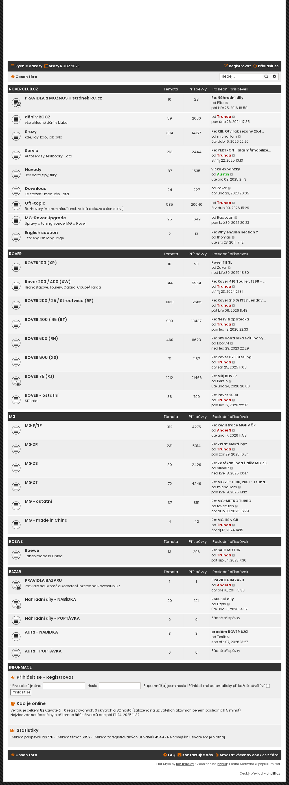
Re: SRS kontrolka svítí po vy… (238, 338)
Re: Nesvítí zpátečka (230, 319)
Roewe (32, 550)
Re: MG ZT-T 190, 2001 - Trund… (239, 482)
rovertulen (225, 506)
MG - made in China (46, 520)
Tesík (221, 636)
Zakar (222, 188)
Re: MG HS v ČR (224, 519)
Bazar (15, 571)
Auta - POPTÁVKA (43, 651)
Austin (223, 174)
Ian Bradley (185, 764)
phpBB (222, 764)
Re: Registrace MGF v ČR (233, 425)
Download (36, 188)
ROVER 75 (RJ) (39, 376)
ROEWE (16, 541)
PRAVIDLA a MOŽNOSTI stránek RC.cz (63, 98)
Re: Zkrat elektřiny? (229, 444)
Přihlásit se (29, 677)
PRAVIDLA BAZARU (43, 580)
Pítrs (220, 102)
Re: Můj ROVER (224, 376)
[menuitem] (62, 66)
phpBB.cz (273, 773)
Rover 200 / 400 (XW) (48, 282)
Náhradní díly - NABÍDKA (50, 599)
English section (41, 232)
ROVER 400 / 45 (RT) (46, 319)
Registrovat (59, 677)
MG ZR (31, 444)
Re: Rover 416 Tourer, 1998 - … (238, 281)
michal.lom (227, 136)
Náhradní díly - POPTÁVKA (52, 618)
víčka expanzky (225, 169)
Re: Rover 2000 (224, 394)
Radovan (225, 217)
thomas (224, 237)
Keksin (222, 381)
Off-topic (35, 203)
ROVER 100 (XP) (41, 263)
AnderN (224, 430)
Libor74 (223, 343)
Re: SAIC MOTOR (225, 550)
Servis (31, 150)
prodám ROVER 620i (229, 631)
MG (12, 416)
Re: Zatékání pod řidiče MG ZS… (240, 463)
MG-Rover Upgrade (45, 218)
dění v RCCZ (38, 117)
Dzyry (221, 604)
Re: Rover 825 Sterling (231, 357)
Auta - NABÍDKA (41, 632)
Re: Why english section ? (234, 232)
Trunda (224, 116)
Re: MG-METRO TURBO (231, 500)
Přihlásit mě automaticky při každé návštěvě (229, 685)
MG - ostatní (38, 501)
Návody (33, 169)
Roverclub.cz (23, 89)
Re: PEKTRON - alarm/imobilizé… (241, 150)
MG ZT (31, 482)
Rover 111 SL (221, 262)
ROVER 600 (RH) (41, 338)
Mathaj (219, 737)
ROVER (15, 254)
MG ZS (31, 463)
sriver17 (223, 468)
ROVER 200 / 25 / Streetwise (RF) (59, 300)
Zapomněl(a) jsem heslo (164, 685)
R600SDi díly (222, 599)
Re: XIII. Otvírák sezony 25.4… (237, 131)
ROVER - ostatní (41, 395)
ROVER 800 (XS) (41, 357)
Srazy (31, 132)
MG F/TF (33, 425)
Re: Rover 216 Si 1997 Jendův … (238, 300)
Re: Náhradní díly (227, 97)
